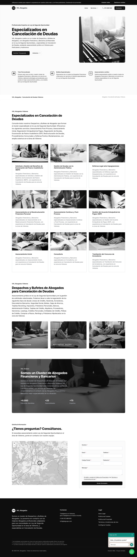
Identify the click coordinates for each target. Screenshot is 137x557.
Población (106, 460)
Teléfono (106, 452)
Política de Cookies (104, 516)
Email (84, 452)
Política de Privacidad (102, 477)
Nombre (84, 445)
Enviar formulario (102, 483)
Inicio (86, 8)
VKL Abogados (19, 8)
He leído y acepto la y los (101, 478)
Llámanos (36, 53)
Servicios (94, 8)
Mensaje (85, 467)
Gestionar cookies (119, 2)
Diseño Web (111, 551)
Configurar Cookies (104, 525)
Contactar (120, 8)
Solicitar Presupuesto (20, 53)
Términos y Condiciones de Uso (108, 522)
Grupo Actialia (120, 551)
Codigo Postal (86, 460)
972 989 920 (107, 8)
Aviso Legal (101, 513)
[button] (39, 462)
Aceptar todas (106, 2)
